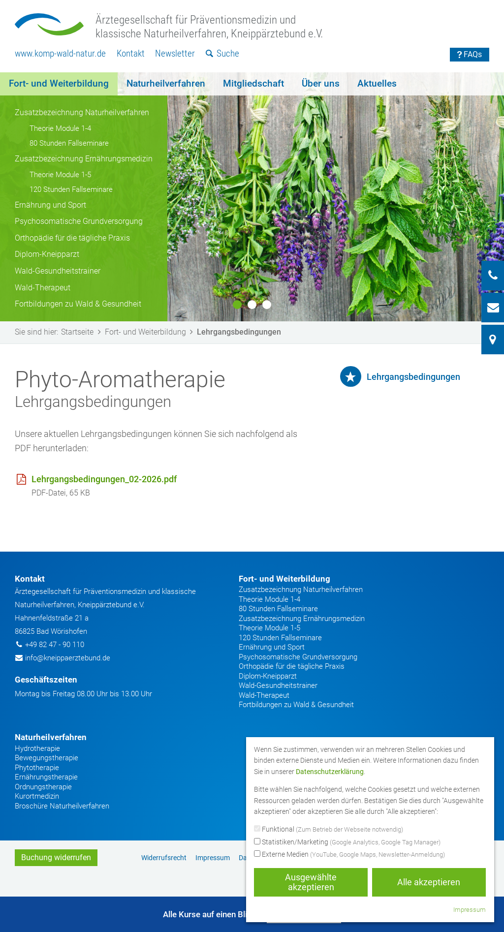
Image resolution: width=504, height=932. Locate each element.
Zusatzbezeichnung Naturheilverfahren (82, 112)
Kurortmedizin (37, 796)
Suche (223, 53)
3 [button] (266, 304)
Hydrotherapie (37, 748)
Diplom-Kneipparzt (47, 254)
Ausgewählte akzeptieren (311, 882)
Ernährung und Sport (50, 205)
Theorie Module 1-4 (60, 128)
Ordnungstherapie (43, 786)
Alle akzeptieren (428, 882)
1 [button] (237, 304)
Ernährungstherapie (46, 777)
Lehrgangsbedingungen (413, 377)
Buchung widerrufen (56, 857)
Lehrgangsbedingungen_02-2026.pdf (104, 479)
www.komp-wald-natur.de (60, 53)
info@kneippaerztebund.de (67, 657)
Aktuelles (377, 83)
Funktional (328, 830)
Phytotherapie (37, 767)
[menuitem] (60, 54)
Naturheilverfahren (165, 83)
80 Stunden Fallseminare (69, 143)
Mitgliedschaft (253, 83)
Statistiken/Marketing (347, 842)
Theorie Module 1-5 (60, 174)
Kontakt (131, 53)
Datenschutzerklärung (330, 772)
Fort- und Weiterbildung (59, 83)
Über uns (321, 83)
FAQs (469, 54)
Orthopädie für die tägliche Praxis (72, 238)
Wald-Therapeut (42, 287)
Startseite (82, 332)
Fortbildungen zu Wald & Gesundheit (78, 304)
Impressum (212, 858)
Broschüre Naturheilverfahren (62, 806)
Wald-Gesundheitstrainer (57, 271)
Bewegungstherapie (46, 757)
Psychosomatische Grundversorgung (79, 221)
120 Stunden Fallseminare (71, 189)
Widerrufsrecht (164, 858)
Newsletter (175, 53)
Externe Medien (349, 855)
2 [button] (252, 304)
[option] (252, 196)
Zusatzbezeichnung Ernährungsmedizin (84, 158)
